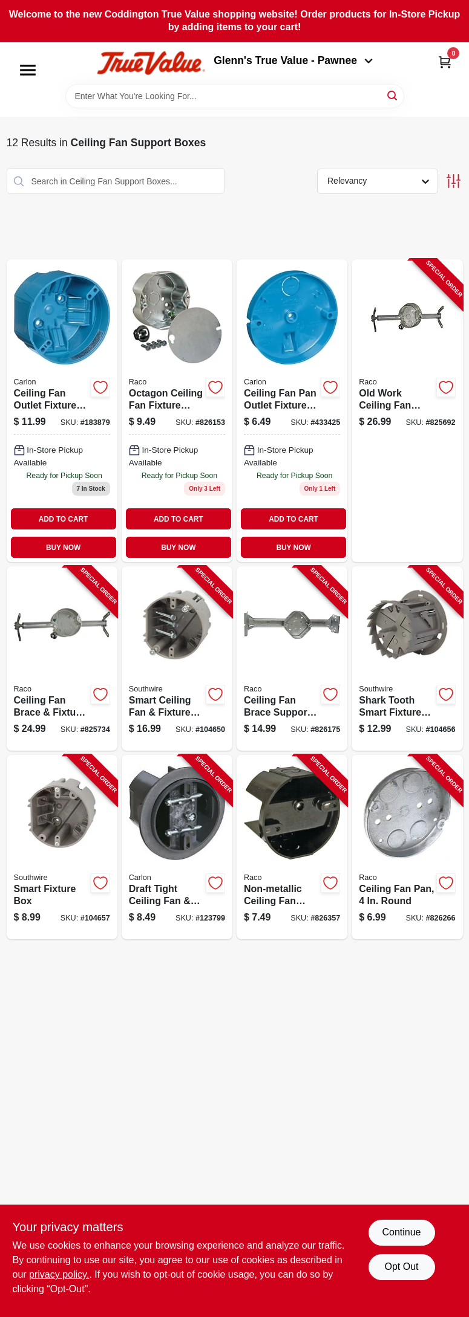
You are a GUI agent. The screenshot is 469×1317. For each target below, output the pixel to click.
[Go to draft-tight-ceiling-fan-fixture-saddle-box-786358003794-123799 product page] (177, 847)
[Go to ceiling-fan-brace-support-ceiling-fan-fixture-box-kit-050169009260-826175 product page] (292, 658)
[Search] (393, 95)
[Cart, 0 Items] (445, 62)
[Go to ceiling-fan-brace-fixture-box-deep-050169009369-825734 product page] (62, 658)
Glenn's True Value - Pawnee (293, 60)
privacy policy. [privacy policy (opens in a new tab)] (59, 1274)
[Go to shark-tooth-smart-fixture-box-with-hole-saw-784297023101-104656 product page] (407, 658)
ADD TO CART (63, 519)
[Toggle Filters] (454, 181)
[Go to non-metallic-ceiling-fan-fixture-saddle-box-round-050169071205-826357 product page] (292, 847)
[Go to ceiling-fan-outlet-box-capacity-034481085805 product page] (62, 410)
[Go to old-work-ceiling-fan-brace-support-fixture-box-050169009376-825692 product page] (407, 410)
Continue (401, 1232)
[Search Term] (234, 96)
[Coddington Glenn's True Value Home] (150, 63)
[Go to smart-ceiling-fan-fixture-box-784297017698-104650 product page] (177, 658)
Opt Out (401, 1266)
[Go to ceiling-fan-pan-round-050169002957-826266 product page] (407, 847)
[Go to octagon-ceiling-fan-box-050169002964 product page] (177, 410)
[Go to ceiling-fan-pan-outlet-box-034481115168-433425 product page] (292, 410)
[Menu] (28, 70)
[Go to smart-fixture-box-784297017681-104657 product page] (62, 847)
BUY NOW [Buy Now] (63, 547)
